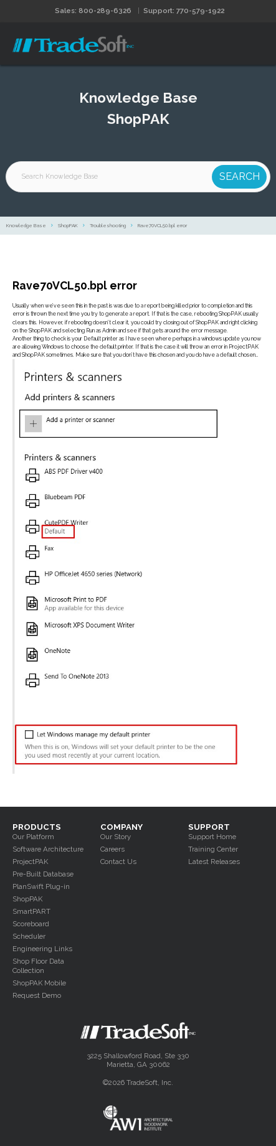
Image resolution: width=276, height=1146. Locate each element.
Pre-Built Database (43, 874)
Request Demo (36, 995)
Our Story (115, 836)
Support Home (212, 836)
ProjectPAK (30, 861)
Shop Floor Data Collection (38, 966)
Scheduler (28, 936)
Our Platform (33, 836)
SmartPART (31, 911)
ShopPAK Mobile (39, 983)
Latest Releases (214, 861)
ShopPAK (68, 225)
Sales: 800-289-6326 (93, 10)
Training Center (213, 849)
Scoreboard (30, 923)
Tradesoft (73, 43)
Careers (112, 849)
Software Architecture (47, 849)
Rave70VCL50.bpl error (162, 225)
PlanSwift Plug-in (41, 886)
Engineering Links (42, 948)
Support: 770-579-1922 (183, 10)
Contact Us (118, 861)
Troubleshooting (108, 225)
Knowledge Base (26, 225)
